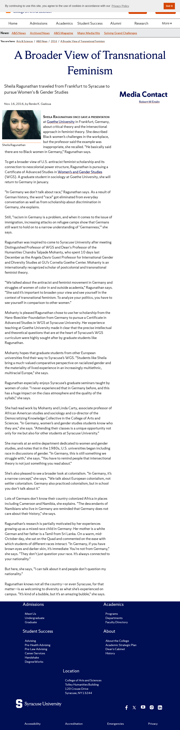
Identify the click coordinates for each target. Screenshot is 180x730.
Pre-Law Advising (36, 649)
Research (141, 23)
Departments (114, 618)
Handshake (32, 657)
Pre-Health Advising (37, 645)
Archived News (40, 33)
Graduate (31, 622)
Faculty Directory (116, 622)
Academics (64, 23)
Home (12, 23)
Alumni (115, 23)
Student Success (90, 23)
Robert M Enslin (149, 102)
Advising (30, 641)
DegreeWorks (34, 662)
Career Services (35, 653)
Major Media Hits (88, 33)
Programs (111, 614)
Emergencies (115, 724)
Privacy (153, 724)
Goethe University (61, 121)
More (165, 23)
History (110, 653)
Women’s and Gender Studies (80, 172)
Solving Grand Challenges (120, 33)
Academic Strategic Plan (120, 645)
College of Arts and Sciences (83, 680)
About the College (117, 641)
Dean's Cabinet (115, 649)
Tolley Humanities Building (82, 684)
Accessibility (32, 724)
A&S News (19, 33)
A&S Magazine (63, 33)
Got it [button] (169, 6)
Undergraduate (34, 618)
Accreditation (74, 724)
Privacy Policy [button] (120, 6)
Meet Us (30, 614)
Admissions (38, 23)
